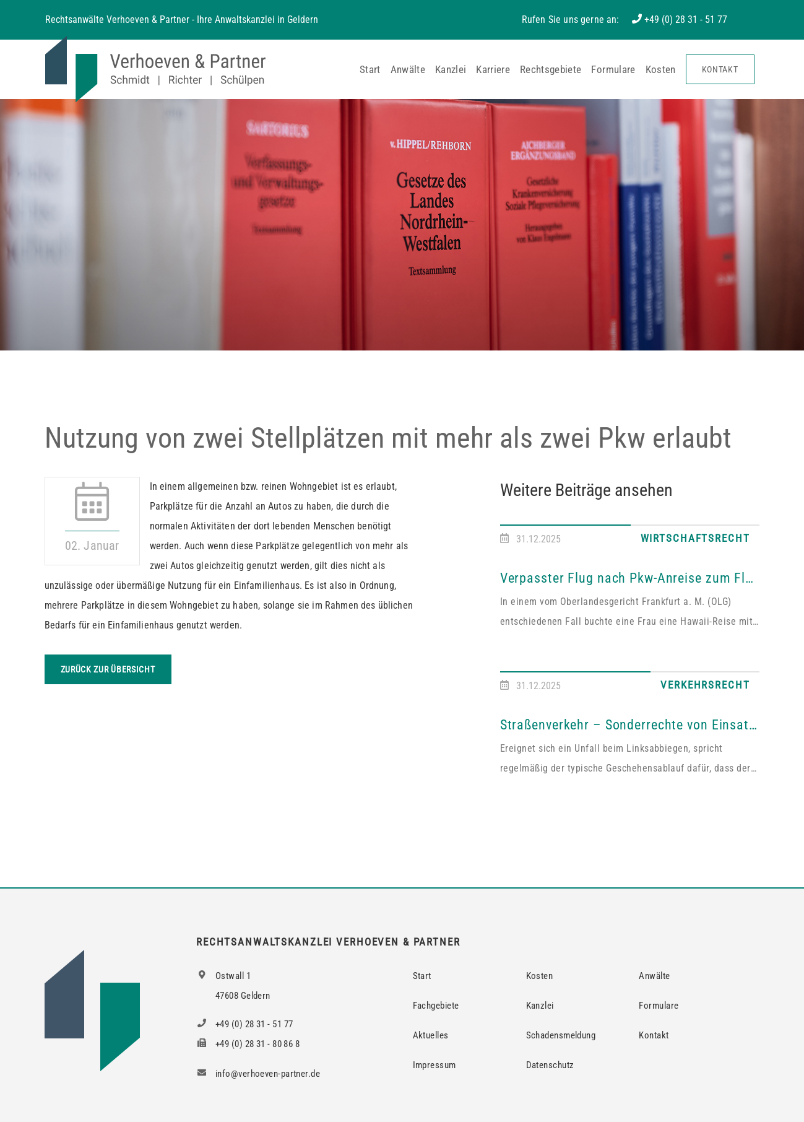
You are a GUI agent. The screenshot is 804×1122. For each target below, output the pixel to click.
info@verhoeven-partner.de (258, 1073)
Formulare (613, 69)
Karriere (493, 69)
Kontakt (720, 69)
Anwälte (408, 69)
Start (370, 69)
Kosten (661, 69)
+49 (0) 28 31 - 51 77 (685, 19)
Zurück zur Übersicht (108, 669)
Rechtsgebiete (550, 69)
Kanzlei (450, 69)
